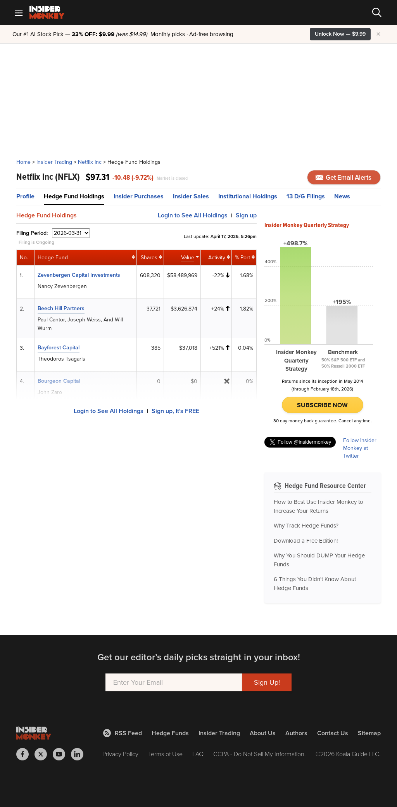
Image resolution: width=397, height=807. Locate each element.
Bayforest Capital (58, 348)
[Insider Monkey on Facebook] (25, 754)
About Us (263, 733)
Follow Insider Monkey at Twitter (359, 448)
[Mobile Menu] (18, 12)
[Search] (377, 12)
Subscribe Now (322, 405)
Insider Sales (191, 196)
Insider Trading (54, 162)
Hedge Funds (170, 733)
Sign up (246, 215)
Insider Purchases (139, 196)
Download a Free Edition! (306, 540)
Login (193, 215)
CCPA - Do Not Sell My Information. (259, 754)
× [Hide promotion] (378, 34)
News (342, 196)
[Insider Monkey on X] (44, 754)
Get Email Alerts (343, 177)
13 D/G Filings (306, 196)
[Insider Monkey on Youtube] (62, 754)
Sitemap (369, 733)
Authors (296, 733)
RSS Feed (122, 733)
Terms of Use (165, 754)
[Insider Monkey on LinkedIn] (80, 754)
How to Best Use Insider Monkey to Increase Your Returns (318, 506)
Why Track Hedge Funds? (306, 525)
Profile (25, 196)
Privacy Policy (120, 754)
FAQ (198, 754)
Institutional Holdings (247, 196)
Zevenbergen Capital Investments (79, 275)
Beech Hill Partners (61, 308)
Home (23, 162)
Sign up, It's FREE (175, 410)
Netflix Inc (90, 162)
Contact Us (332, 733)
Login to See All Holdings (108, 410)
